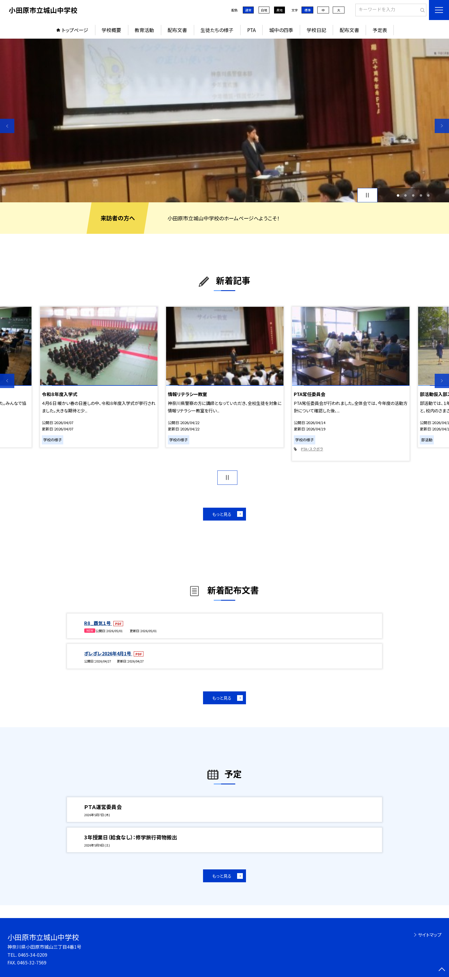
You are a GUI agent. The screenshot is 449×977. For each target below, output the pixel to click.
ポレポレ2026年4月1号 (108, 653)
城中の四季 (281, 29)
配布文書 (177, 29)
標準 (307, 10)
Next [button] (442, 126)
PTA (251, 29)
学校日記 (316, 29)
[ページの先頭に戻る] (442, 970)
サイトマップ (430, 934)
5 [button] (428, 195)
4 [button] (421, 195)
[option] (224, 120)
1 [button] (398, 195)
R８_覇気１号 (98, 623)
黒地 (279, 10)
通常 (248, 10)
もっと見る (221, 514)
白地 (264, 10)
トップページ (75, 29)
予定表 (380, 29)
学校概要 (111, 29)
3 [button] (413, 195)
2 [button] (405, 195)
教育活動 (144, 29)
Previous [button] (7, 126)
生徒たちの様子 (216, 29)
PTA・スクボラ (312, 449)
